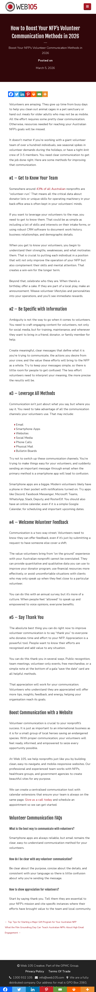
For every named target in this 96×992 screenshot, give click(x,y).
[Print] (33, 94)
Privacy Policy (35, 970)
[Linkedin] (22, 94)
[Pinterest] (28, 94)
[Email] (39, 94)
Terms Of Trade (59, 970)
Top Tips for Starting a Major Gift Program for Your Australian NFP (40, 921)
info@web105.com (51, 976)
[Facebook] (11, 94)
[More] (45, 94)
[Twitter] (16, 94)
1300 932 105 (22, 976)
